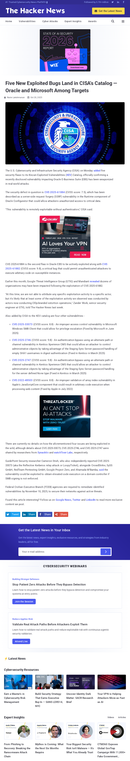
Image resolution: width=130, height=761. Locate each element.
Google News (63, 499)
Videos (110, 717)
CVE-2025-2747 (21, 360)
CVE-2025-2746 (21, 340)
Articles (122, 717)
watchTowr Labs (63, 452)
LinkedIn (91, 499)
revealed (94, 281)
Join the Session (24, 601)
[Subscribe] (106, 551)
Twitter (76, 499)
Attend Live (21, 641)
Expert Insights (73, 21)
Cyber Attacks (50, 21)
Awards (92, 21)
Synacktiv (43, 452)
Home (8, 21)
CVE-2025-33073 (22, 324)
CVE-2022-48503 (22, 380)
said (101, 469)
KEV (69, 175)
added (97, 170)
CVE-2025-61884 (55, 192)
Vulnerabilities (27, 21)
